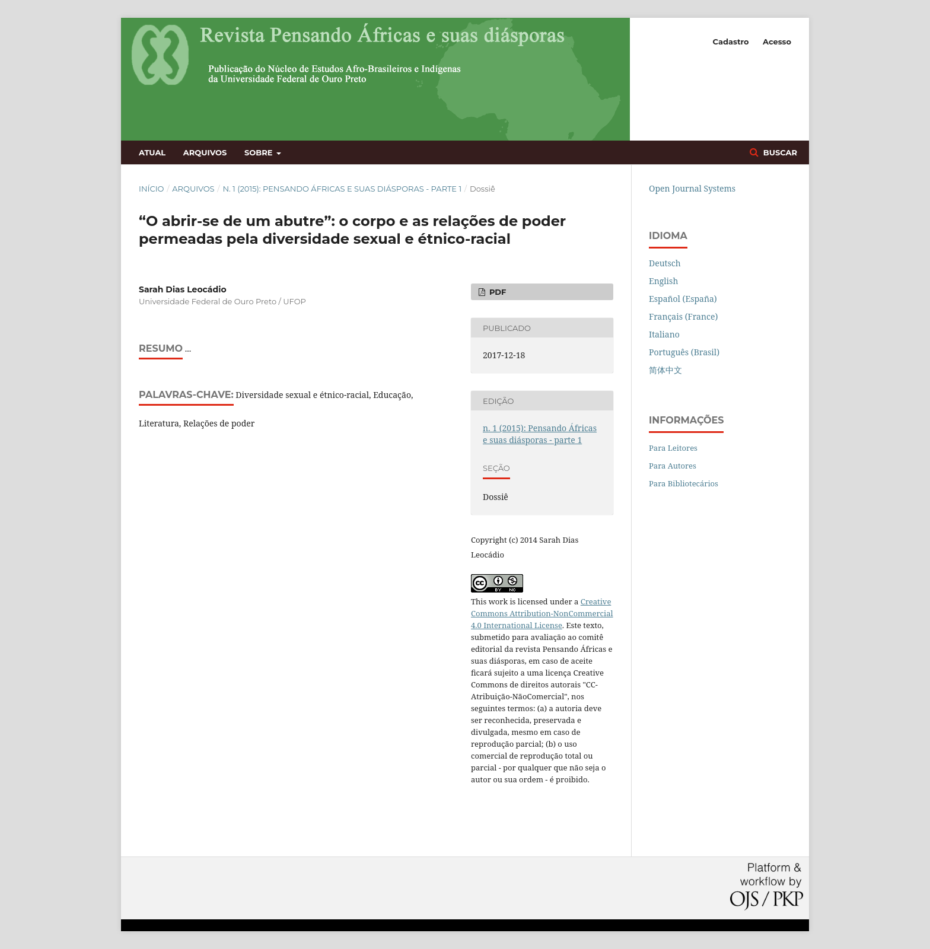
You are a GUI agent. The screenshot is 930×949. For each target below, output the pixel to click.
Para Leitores (673, 447)
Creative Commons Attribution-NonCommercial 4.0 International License (542, 613)
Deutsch (665, 263)
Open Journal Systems (692, 188)
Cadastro (731, 41)
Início (151, 188)
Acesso (777, 41)
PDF (496, 292)
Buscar (779, 152)
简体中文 (665, 369)
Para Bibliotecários (683, 483)
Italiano (664, 334)
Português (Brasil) (684, 352)
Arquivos (205, 152)
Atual (152, 152)
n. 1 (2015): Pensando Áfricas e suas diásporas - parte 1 (341, 188)
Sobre (259, 152)
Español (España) (683, 298)
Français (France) (683, 316)
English (663, 280)
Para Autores (672, 465)
